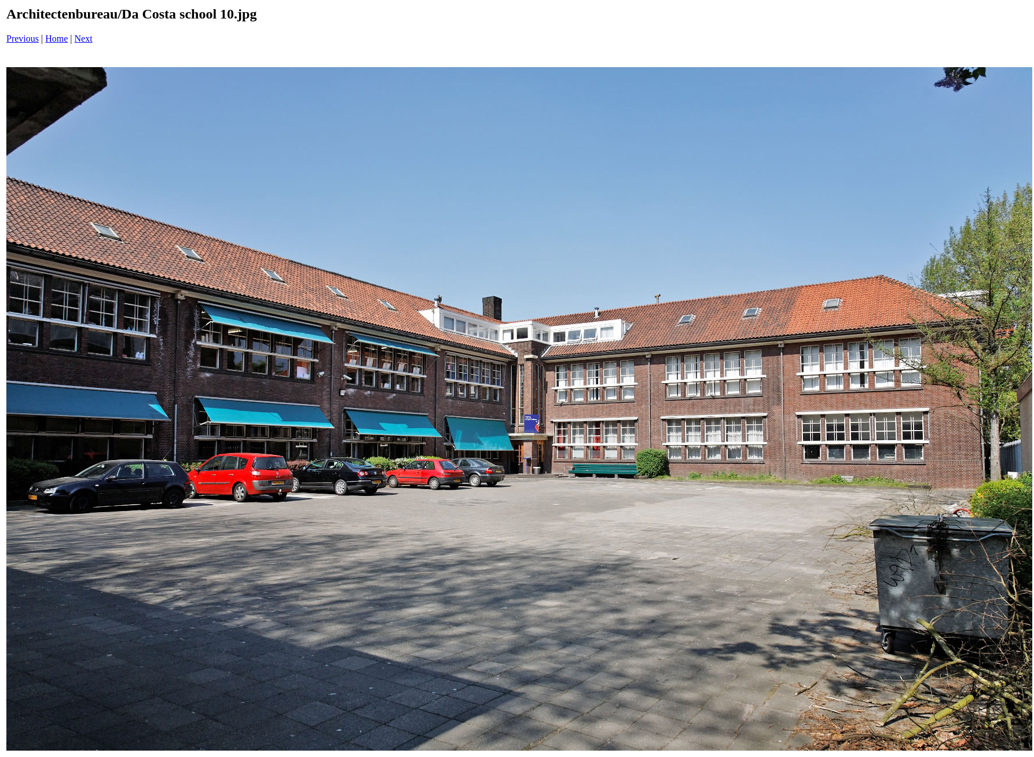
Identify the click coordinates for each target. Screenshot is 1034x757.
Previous (22, 38)
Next (84, 38)
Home (56, 38)
